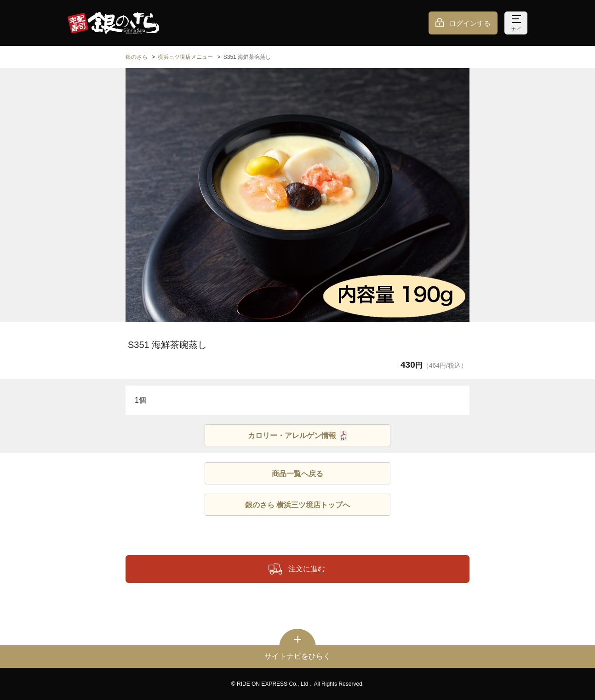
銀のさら (137, 57)
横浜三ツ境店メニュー (185, 57)
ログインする (470, 23)
